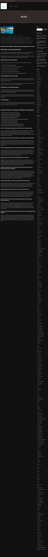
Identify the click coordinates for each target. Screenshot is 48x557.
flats (38, 260)
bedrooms (17, 37)
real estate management (40, 441)
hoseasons (38, 303)
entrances (7, 38)
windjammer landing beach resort (41, 547)
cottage (38, 217)
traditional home (39, 494)
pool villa (38, 406)
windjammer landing (40, 545)
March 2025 (38, 94)
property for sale (39, 416)
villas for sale (39, 535)
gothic (38, 278)
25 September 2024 (3, 35)
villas (38, 530)
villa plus (38, 527)
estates (10, 38)
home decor (39, 293)
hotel (38, 305)
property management (40, 419)
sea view (38, 467)
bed (37, 175)
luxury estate (39, 361)
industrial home (39, 320)
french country (39, 265)
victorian (38, 509)
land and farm (39, 351)
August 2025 (38, 86)
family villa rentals (39, 255)
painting (38, 401)
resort (38, 457)
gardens (19, 38)
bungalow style (39, 185)
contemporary (39, 215)
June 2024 (38, 109)
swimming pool (39, 484)
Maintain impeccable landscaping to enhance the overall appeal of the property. (12, 127)
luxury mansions (39, 368)
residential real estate (40, 456)
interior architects (39, 323)
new (38, 386)
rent (38, 449)
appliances (5, 37)
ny (37, 391)
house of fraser (39, 310)
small (38, 472)
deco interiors (39, 232)
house (38, 308)
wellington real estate (40, 542)
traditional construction (40, 492)
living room (39, 358)
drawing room (39, 243)
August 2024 (38, 106)
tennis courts (12, 43)
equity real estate (39, 252)
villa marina (39, 522)
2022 (38, 127)
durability (27, 37)
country (38, 220)
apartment (38, 147)
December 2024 (39, 99)
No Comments (15, 35)
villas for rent (39, 534)
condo (38, 210)
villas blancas (39, 532)
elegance (30, 37)
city (37, 195)
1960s (38, 119)
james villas (39, 341)
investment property (40, 336)
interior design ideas (40, 328)
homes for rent (39, 298)
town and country (39, 487)
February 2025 (39, 96)
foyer (38, 263)
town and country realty (40, 489)
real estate (38, 424)
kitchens (15, 39)
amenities (2, 37)
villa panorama (39, 525)
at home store (39, 164)
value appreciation (27, 43)
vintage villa (39, 537)
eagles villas (39, 245)
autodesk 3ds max (39, 167)
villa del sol (38, 512)
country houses (39, 222)
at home (38, 162)
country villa (39, 225)
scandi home (39, 464)
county (38, 227)
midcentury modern (40, 376)
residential (38, 452)
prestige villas (39, 409)
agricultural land (39, 142)
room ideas (38, 461)
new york (38, 388)
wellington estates (39, 540)
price (38, 411)
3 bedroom (38, 129)
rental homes (39, 451)
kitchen (38, 346)
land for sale (39, 353)
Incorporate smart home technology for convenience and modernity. (10, 116)
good (38, 273)
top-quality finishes (22, 43)
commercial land (39, 207)
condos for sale (39, 212)
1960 (38, 117)
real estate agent (39, 426)
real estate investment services (41, 439)
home (38, 288)
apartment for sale (39, 149)
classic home (39, 197)
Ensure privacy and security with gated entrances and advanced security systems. (12, 126)
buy (37, 187)
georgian (38, 270)
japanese (38, 343)
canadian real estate (40, 192)
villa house (38, 517)
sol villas (38, 474)
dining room (39, 242)
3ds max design (39, 132)
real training (39, 446)
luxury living (29, 39)
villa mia (38, 524)
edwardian (38, 247)
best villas (38, 180)
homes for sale (39, 300)
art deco (38, 157)
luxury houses (39, 366)
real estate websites (40, 444)
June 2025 (38, 89)
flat (37, 258)
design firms (39, 240)
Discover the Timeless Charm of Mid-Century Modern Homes (41, 56)
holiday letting (39, 283)
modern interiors (39, 383)
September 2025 (39, 84)
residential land (39, 454)
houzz (38, 316)
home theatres (27, 38)
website (38, 62)
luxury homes (39, 363)
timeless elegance (17, 43)
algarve (38, 144)
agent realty (39, 139)
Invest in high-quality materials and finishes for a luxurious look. (10, 114)
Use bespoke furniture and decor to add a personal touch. (9, 124)
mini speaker (39, 378)
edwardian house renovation (41, 248)
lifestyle (18, 39)
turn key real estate (40, 499)
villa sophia (38, 529)
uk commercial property (40, 502)
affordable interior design (40, 137)
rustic (38, 462)
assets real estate (39, 159)
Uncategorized (39, 504)
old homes (38, 396)
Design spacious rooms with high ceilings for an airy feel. (9, 119)
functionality (16, 38)
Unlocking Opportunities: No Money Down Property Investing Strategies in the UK (42, 38)
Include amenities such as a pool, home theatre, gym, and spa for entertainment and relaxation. (14, 121)
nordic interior (39, 389)
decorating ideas (39, 235)
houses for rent (39, 313)
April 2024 (38, 112)
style (5, 43)
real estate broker (39, 429)
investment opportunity (11, 39)
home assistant (39, 290)
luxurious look (25, 39)
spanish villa (39, 479)
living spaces (21, 39)
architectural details (9, 37)
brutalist (38, 184)
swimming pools (8, 43)
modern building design (40, 381)
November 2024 (39, 101)
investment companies (40, 331)
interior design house (40, 326)
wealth (31, 43)
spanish (38, 477)
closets (25, 37)
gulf (38, 280)
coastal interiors (39, 202)
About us (11, 6)
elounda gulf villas (39, 250)
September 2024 (39, 104)
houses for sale (39, 315)
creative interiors (39, 230)
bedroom (38, 179)
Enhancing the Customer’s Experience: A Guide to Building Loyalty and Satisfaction (41, 60)
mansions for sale (20, 35)
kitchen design (39, 348)
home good (38, 295)
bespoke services (21, 37)
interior (38, 321)
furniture (38, 268)
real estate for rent (39, 434)
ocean (38, 393)
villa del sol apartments (40, 514)
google (38, 275)
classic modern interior (40, 200)
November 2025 (39, 81)
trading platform (39, 55)
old (37, 394)
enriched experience (3, 38)
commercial (39, 205)
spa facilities (2, 43)
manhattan (38, 371)
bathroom (38, 169)
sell (37, 469)
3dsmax (38, 134)
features (13, 38)
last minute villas (39, 356)
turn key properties (40, 497)
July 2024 (38, 107)
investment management (40, 333)
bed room (38, 177)
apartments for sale (40, 154)
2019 (38, 122)
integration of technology (4, 39)
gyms (24, 38)
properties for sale (39, 414)
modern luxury (39, 384)
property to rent (39, 421)
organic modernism (40, 399)
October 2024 (38, 102)
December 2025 (39, 79)
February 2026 (39, 76)
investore (38, 338)
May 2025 (38, 91)
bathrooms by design (40, 172)
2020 (38, 124)
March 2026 (38, 74)
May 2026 (38, 71)
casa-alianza (9, 35)
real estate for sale (39, 436)
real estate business (40, 431)
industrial (38, 318)
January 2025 (38, 97)
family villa (38, 253)
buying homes (39, 190)
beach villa (38, 174)
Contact (16, 6)
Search (45, 29)
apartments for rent (40, 152)
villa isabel (38, 519)
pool (38, 404)
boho (38, 182)
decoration (38, 237)
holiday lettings (39, 285)
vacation (38, 507)
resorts (38, 459)
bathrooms (14, 37)
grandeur (22, 38)
